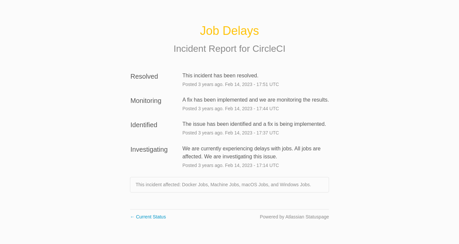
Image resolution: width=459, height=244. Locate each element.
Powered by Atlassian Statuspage (294, 216)
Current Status (148, 216)
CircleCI (269, 48)
